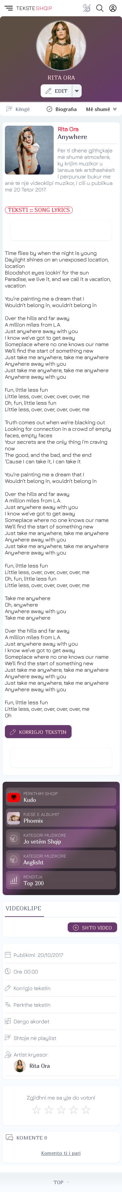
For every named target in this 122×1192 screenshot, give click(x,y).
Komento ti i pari (61, 1153)
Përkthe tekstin (32, 1005)
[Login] (112, 8)
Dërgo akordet (31, 1021)
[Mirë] (61, 1109)
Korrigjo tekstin (32, 988)
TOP (61, 1182)
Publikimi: (38, 955)
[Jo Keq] (49, 1109)
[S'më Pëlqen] (36, 1109)
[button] (8, 8)
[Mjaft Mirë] (73, 1109)
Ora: (26, 971)
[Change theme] (86, 8)
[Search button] (99, 8)
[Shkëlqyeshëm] (86, 1109)
